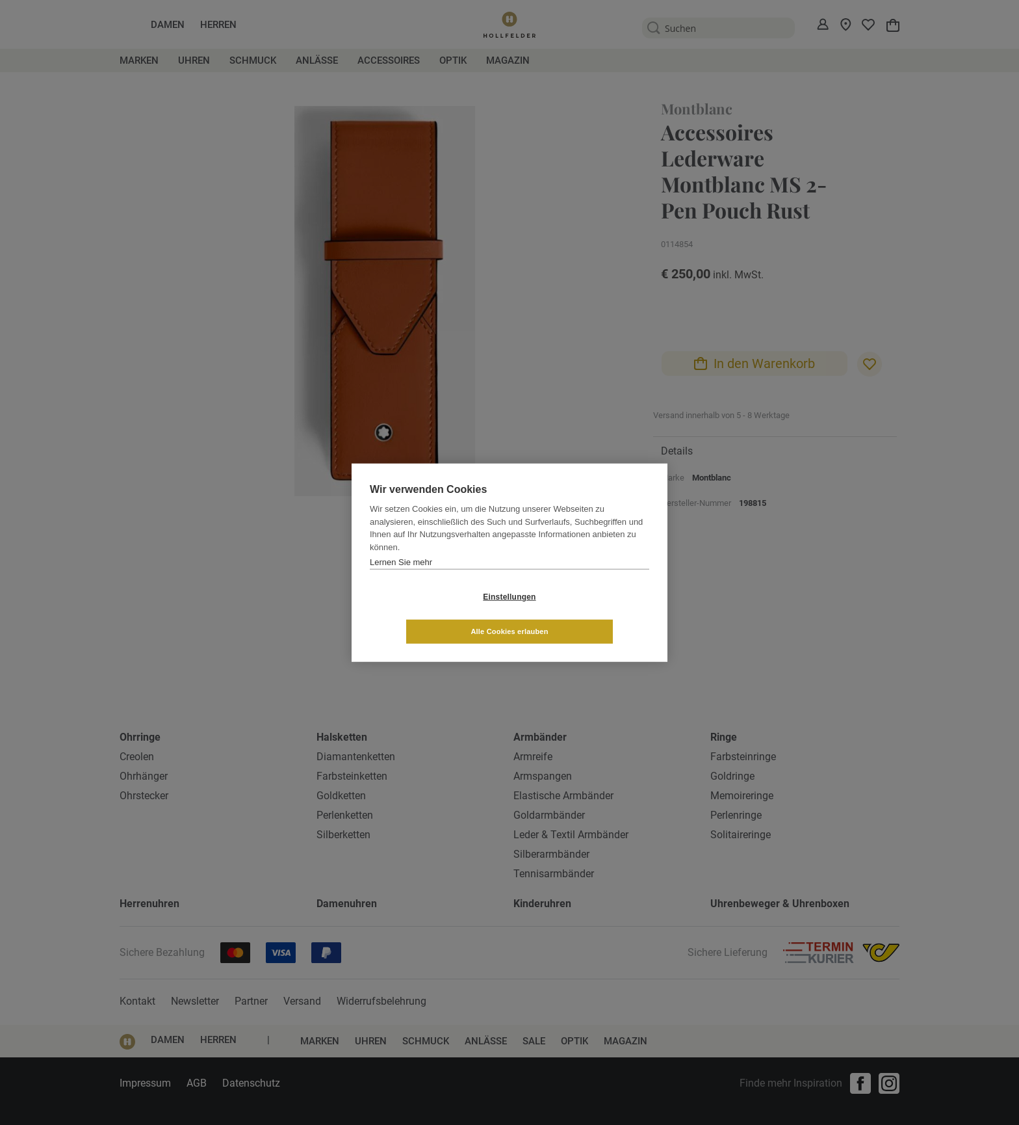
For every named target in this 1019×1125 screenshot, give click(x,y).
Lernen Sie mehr (401, 579)
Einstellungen (432, 613)
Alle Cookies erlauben (586, 614)
